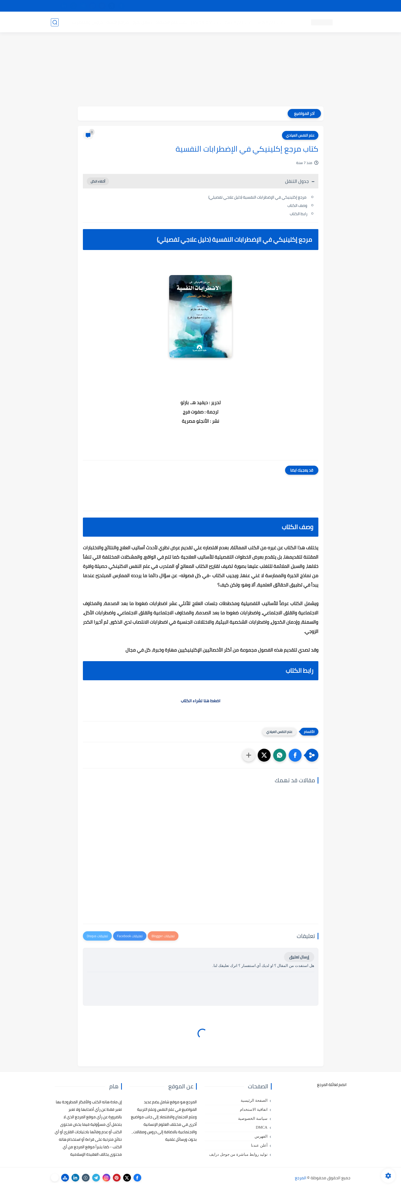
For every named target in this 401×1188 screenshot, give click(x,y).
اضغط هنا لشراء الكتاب (200, 701)
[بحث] (55, 22)
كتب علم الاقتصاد (171, 22)
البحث (275, 6)
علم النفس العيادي (300, 135)
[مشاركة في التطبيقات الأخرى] (248, 755)
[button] (295, 755)
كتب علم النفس (270, 22)
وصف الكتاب (297, 205)
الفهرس (261, 1136)
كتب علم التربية (239, 22)
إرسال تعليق (299, 957)
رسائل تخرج (142, 22)
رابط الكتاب (298, 213)
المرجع (300, 1178)
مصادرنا (258, 6)
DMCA (261, 1127)
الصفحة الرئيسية (254, 1100)
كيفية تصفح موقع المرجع (305, 6)
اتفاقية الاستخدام (254, 1109)
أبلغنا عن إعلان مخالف (230, 6)
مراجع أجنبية (117, 22)
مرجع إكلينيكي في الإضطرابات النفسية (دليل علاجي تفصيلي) (257, 197)
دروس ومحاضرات (87, 22)
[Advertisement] (201, 70)
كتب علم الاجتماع (206, 22)
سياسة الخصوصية (253, 1118)
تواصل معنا (339, 6)
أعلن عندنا (259, 1145)
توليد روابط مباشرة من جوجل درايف (238, 1154)
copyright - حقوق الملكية (187, 6)
